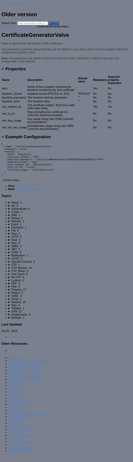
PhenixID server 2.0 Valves (25, 370)
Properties (13, 69)
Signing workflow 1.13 (21, 457)
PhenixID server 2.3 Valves (25, 376)
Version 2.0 (15, 389)
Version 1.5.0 (16, 364)
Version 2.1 (15, 392)
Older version (9, 26)
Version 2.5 (15, 404)
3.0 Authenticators (19, 448)
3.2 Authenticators (19, 442)
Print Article (15, 343)
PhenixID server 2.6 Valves (25, 386)
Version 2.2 (15, 395)
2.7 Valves (14, 414)
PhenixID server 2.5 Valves (25, 382)
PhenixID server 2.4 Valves (25, 379)
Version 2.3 (15, 398)
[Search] (32, 23)
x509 (34, 26)
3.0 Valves (24, 26)
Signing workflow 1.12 (21, 454)
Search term (8, 23)
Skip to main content (13, 2)
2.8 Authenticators (19, 423)
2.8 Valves (14, 426)
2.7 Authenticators (19, 410)
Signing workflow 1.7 (21, 432)
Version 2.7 (15, 417)
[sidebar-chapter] (70, 209)
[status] (66, 52)
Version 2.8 (15, 429)
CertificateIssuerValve (29, 195)
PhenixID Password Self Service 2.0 (30, 420)
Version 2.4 (15, 401)
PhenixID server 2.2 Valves (25, 373)
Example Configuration (26, 136)
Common (21, 192)
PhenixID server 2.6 (20, 407)
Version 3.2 (15, 438)
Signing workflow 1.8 (21, 435)
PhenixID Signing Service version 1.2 (31, 367)
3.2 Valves (14, 445)
